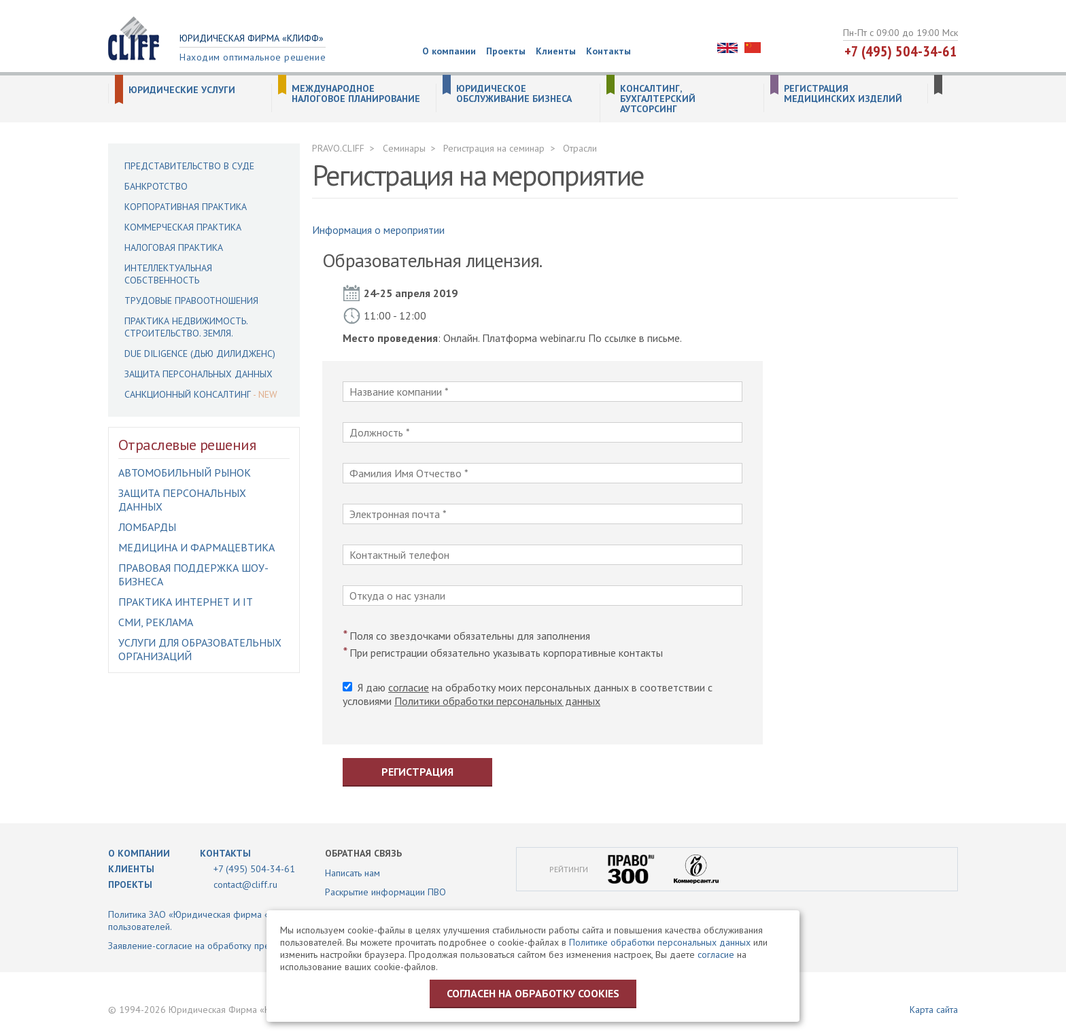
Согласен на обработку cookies (533, 993)
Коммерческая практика (182, 227)
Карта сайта (934, 1009)
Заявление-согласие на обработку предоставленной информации (246, 946)
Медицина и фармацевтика (196, 547)
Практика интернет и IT (185, 601)
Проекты (506, 51)
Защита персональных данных (198, 374)
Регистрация (417, 771)
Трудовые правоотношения (191, 300)
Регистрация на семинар (494, 148)
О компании (449, 51)
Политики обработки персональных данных (497, 701)
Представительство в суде (189, 166)
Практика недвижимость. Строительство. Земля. (185, 327)
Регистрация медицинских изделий (843, 94)
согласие (408, 687)
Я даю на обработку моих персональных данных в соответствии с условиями (527, 694)
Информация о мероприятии (378, 230)
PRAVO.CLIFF (338, 148)
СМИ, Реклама (155, 622)
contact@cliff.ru (245, 884)
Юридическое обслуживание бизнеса (514, 94)
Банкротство (156, 186)
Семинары (404, 148)
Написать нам (352, 873)
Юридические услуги (181, 90)
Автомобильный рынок (184, 472)
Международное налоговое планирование (356, 94)
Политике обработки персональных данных (660, 942)
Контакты (608, 51)
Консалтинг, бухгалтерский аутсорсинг (657, 99)
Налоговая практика (173, 247)
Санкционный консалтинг (187, 394)
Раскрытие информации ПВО (385, 892)
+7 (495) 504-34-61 (900, 51)
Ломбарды (147, 527)
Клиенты (556, 51)
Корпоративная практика (185, 207)
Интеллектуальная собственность (168, 274)
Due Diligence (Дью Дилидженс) (199, 353)
